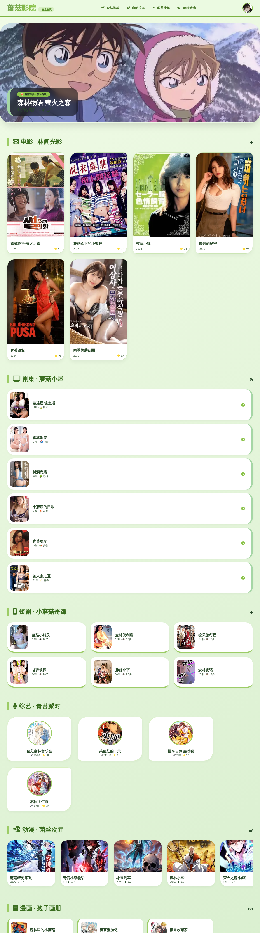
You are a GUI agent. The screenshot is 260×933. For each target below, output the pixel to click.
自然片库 (135, 8)
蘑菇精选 (186, 8)
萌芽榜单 (161, 8)
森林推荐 (110, 8)
